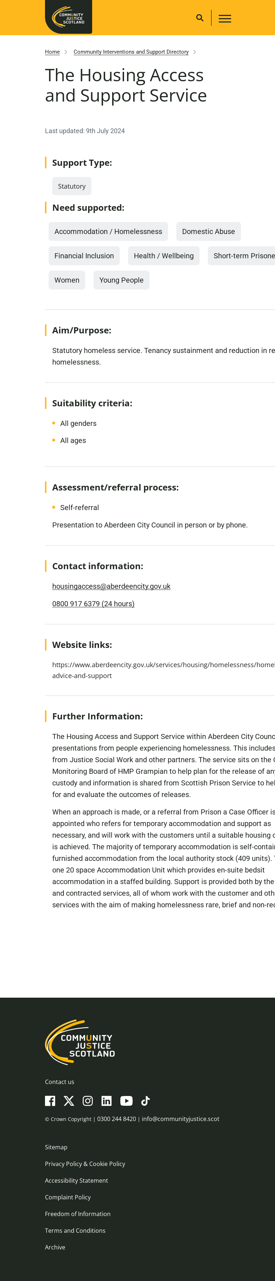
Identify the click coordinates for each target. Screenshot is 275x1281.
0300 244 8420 (116, 1119)
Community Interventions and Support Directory (131, 52)
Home (52, 52)
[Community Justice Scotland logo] (137, 1042)
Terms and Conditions (75, 1231)
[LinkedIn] (106, 1100)
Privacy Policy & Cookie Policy (85, 1164)
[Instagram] (88, 1100)
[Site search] (200, 18)
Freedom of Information (78, 1214)
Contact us (59, 1082)
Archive (55, 1247)
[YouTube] (126, 1100)
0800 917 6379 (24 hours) (93, 603)
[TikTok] (145, 1100)
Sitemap (56, 1147)
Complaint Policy (68, 1197)
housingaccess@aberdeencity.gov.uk (111, 586)
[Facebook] (50, 1100)
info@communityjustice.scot (180, 1119)
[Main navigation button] (224, 20)
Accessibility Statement (76, 1180)
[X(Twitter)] (68, 1100)
